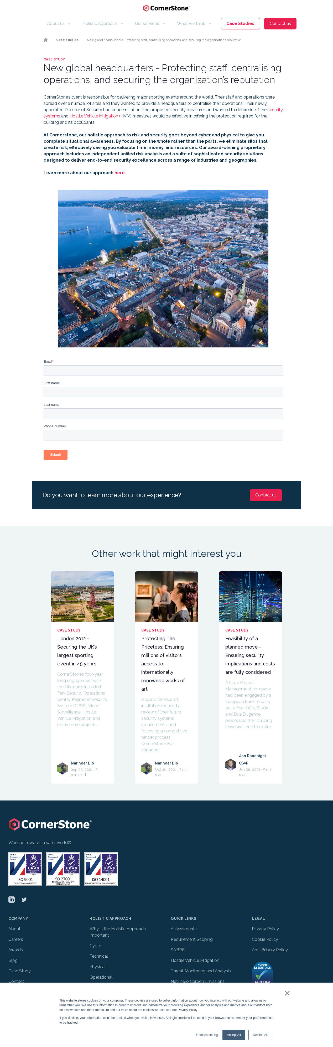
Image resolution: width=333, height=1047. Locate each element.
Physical (98, 966)
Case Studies (240, 23)
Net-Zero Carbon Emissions (198, 981)
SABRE (178, 949)
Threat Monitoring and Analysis (201, 970)
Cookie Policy (265, 939)
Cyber (95, 945)
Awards (15, 949)
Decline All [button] (260, 1035)
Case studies (67, 40)
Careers (15, 939)
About (14, 928)
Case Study (19, 970)
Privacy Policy (265, 928)
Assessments (184, 928)
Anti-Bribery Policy (270, 949)
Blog (13, 960)
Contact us (280, 23)
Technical (99, 956)
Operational (101, 977)
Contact (16, 981)
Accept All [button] (234, 1035)
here (120, 172)
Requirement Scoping (192, 939)
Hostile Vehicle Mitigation (94, 116)
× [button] (287, 993)
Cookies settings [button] (207, 1035)
